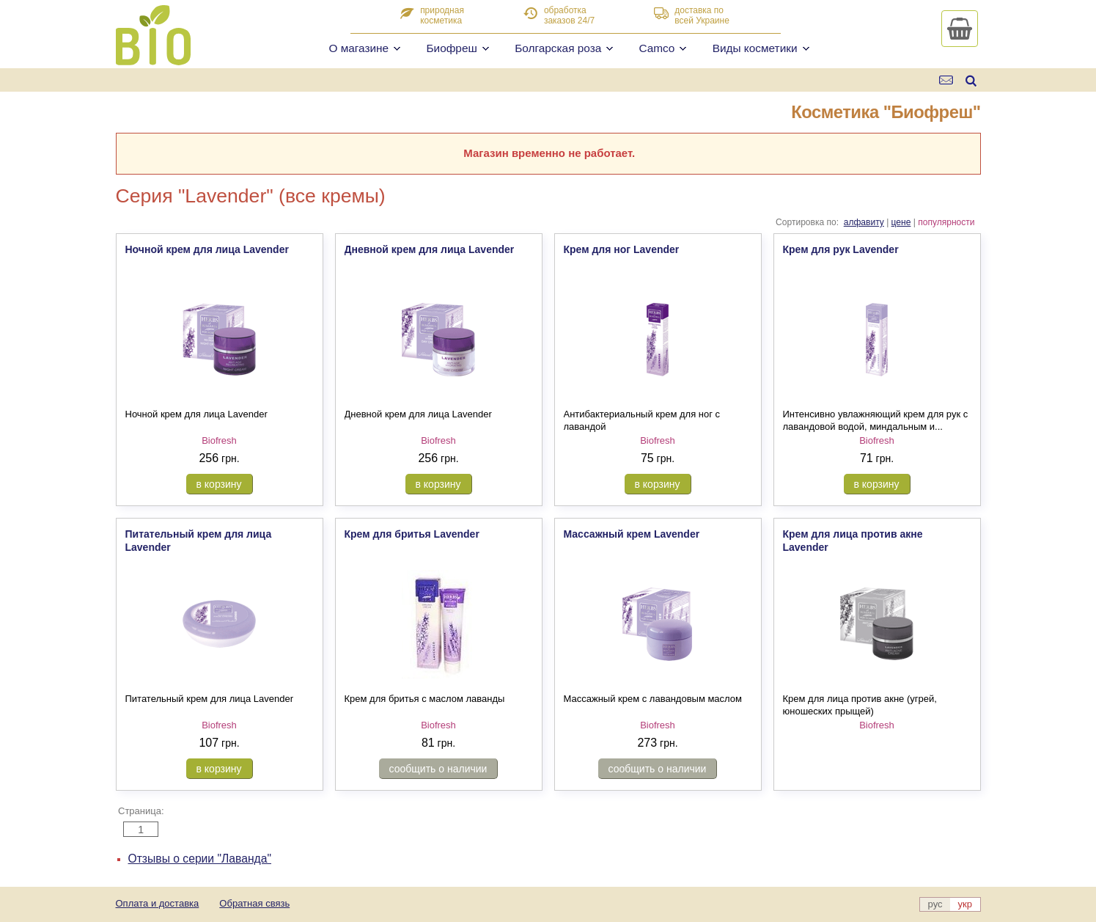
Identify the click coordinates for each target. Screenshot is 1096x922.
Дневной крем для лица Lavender (430, 249)
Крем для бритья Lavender (412, 534)
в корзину (219, 484)
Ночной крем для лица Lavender (207, 249)
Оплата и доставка (157, 903)
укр (965, 904)
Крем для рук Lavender (841, 249)
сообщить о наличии (438, 769)
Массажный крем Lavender (632, 534)
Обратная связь (254, 903)
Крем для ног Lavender (622, 249)
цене (901, 222)
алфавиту (864, 222)
